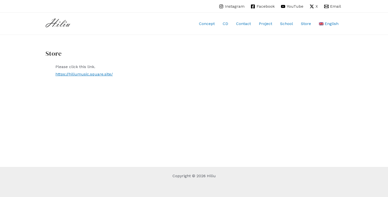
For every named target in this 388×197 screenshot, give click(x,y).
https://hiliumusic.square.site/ (84, 74)
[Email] (332, 6)
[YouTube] (292, 6)
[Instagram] (232, 6)
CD (225, 23)
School (286, 23)
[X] (313, 6)
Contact (243, 23)
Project (265, 23)
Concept (207, 23)
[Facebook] (262, 6)
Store (306, 23)
